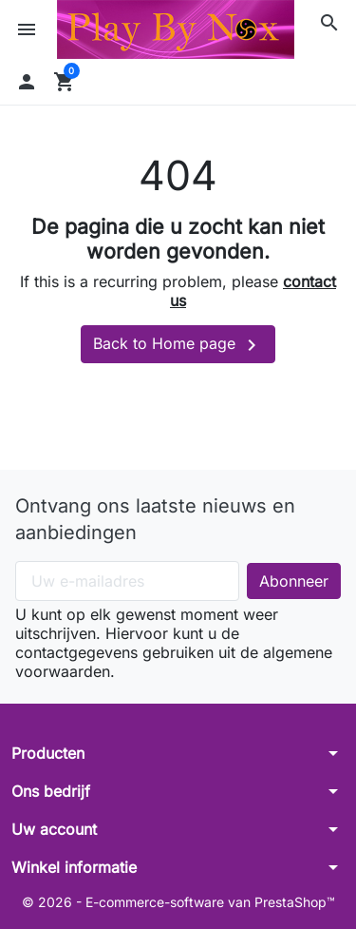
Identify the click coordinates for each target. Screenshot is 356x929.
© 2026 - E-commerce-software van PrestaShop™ (178, 902)
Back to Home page (178, 345)
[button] (329, 23)
